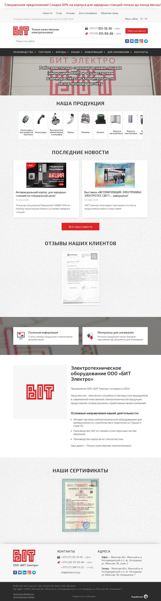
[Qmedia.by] (139, 596)
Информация (94, 52)
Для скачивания (88, 12)
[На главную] (36, 30)
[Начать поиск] (118, 41)
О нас (59, 12)
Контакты (141, 52)
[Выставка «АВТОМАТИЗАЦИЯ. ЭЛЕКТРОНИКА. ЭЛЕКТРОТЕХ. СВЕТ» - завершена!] (115, 189)
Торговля (44, 52)
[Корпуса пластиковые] (130, 125)
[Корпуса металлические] (115, 125)
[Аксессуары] (40, 125)
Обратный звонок (137, 30)
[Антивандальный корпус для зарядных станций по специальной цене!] (46, 189)
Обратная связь (109, 12)
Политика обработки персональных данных (24, 595)
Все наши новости (80, 226)
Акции (75, 52)
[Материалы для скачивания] (115, 336)
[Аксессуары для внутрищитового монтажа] (25, 125)
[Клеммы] (85, 125)
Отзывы (70, 12)
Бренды (61, 52)
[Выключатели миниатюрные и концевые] (55, 125)
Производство (23, 52)
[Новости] (46, 336)
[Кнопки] (100, 125)
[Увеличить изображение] (80, 278)
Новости (47, 12)
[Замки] (70, 125)
